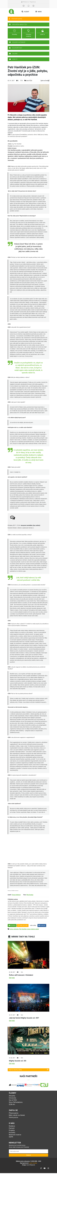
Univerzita (12, 1098)
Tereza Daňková (16, 895)
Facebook (42, 925)
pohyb (37, 929)
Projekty (12, 1130)
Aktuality (12, 1096)
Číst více (12, 978)
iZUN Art (12, 1104)
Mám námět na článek (17, 1115)
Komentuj (12, 925)
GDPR (11, 1137)
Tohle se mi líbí (22, 925)
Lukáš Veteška (33, 1163)
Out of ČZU (28, 80)
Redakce (12, 1126)
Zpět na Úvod (45, 80)
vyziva (11, 929)
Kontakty (12, 1132)
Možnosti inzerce (15, 1135)
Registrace (33, 2)
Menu (39, 11)
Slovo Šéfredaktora (15, 1102)
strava (29, 929)
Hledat (25, 11)
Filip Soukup (29, 895)
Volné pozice (13, 1117)
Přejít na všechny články (28, 1069)
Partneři (12, 1128)
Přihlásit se (25, 2)
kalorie (33, 929)
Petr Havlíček (23, 929)
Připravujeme (13, 1113)
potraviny (16, 929)
